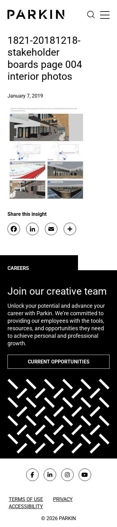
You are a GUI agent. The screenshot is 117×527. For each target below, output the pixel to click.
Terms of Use (26, 499)
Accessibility (26, 506)
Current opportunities (59, 362)
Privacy (63, 499)
